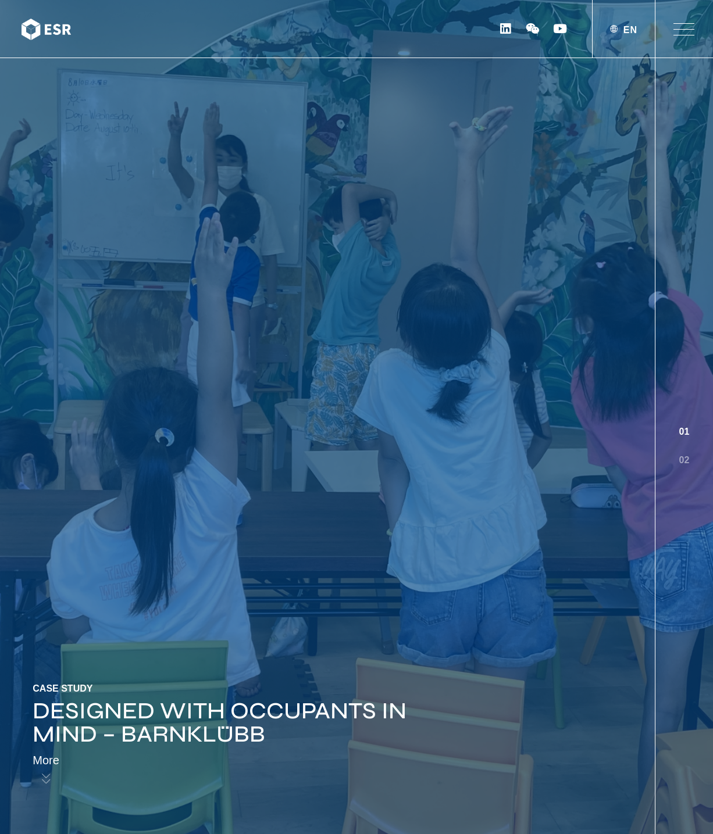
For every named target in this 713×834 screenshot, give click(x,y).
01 (684, 431)
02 (684, 460)
